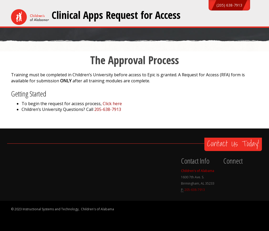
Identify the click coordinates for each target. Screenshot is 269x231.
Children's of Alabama (197, 171)
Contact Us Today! (233, 143)
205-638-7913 (107, 109)
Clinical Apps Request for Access (115, 15)
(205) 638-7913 (229, 5)
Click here (112, 103)
